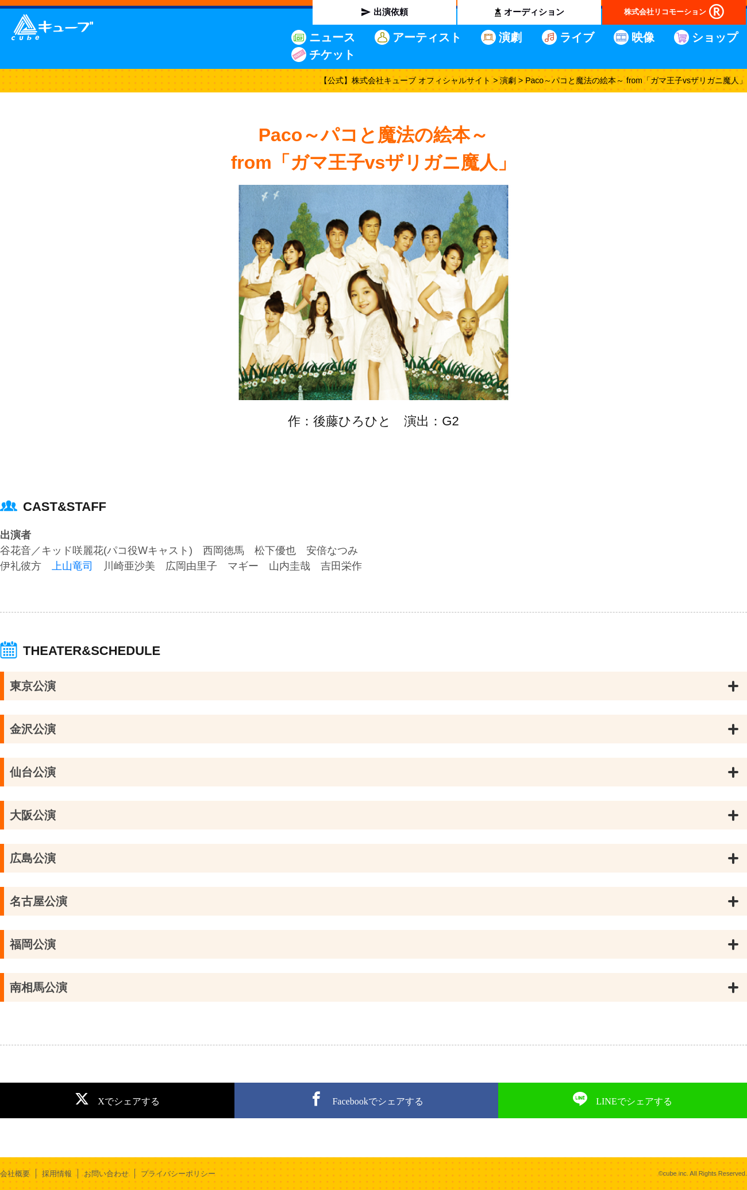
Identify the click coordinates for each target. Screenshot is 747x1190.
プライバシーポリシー (178, 1173)
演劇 (510, 37)
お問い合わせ (106, 1173)
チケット (332, 54)
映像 (643, 37)
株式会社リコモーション (665, 11)
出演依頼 (391, 12)
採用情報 (57, 1173)
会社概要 (15, 1173)
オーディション (534, 12)
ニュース (332, 37)
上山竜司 (72, 566)
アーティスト (426, 37)
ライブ (577, 37)
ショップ (715, 37)
